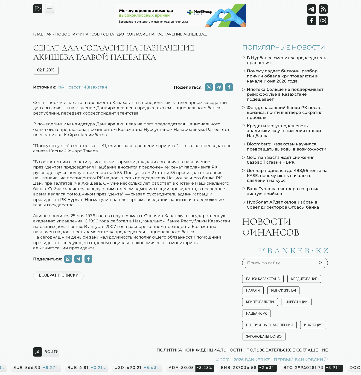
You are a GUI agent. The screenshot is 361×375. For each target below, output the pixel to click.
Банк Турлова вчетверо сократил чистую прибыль (281, 191)
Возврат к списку (58, 275)
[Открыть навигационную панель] (49, 8)
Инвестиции (296, 302)
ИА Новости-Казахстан (82, 86)
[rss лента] (323, 9)
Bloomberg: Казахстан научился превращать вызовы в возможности (284, 146)
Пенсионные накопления (269, 325)
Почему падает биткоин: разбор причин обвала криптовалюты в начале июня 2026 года (280, 75)
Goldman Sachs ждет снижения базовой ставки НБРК (278, 160)
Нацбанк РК (256, 313)
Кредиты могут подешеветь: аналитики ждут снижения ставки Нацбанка (281, 130)
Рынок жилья (283, 290)
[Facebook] (311, 20)
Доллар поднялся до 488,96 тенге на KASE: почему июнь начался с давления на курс (285, 175)
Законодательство (264, 336)
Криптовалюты (260, 302)
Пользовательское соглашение (287, 349)
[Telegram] (311, 9)
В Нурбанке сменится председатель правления (284, 60)
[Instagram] (323, 20)
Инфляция (313, 325)
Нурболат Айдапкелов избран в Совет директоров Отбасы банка (280, 205)
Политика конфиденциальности (199, 349)
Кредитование (304, 279)
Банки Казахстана (263, 279)
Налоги (253, 290)
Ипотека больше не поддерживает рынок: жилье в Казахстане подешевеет (282, 94)
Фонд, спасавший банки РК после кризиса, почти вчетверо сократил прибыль (282, 112)
